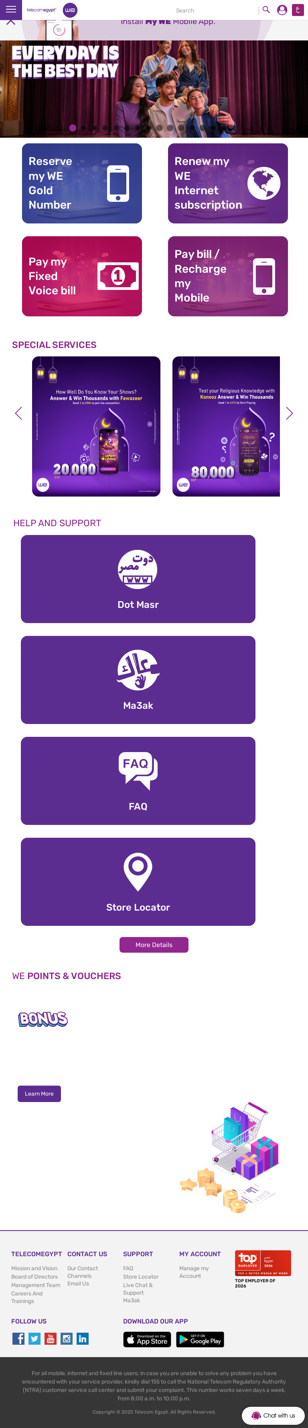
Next (289, 413)
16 (235, 128)
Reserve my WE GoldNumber (50, 183)
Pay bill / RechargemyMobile (200, 275)
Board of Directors (34, 1276)
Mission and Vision (34, 1268)
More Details (154, 945)
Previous (18, 413)
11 (181, 128)
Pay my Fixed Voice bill (52, 276)
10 (170, 128)
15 (224, 128)
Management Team (35, 1285)
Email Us (78, 1283)
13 (202, 128)
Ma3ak (131, 1300)
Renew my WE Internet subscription (203, 183)
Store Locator (140, 1276)
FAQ (128, 1268)
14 (213, 128)
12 (191, 128)
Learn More (39, 1093)
